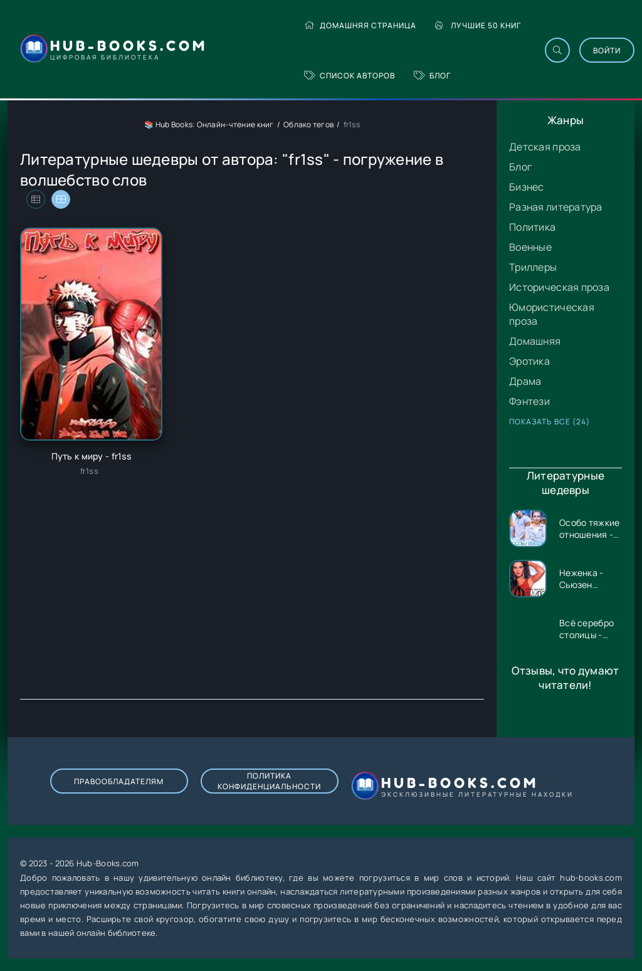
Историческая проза (559, 287)
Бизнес (526, 187)
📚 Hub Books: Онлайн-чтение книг (209, 124)
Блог (432, 75)
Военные (530, 247)
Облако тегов (308, 124)
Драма (525, 381)
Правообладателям (119, 781)
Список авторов (349, 75)
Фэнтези (529, 401)
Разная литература (556, 207)
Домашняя (534, 341)
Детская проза (545, 147)
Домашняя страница (360, 25)
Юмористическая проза (551, 314)
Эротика (529, 361)
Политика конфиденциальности (269, 781)
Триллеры (533, 267)
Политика (532, 227)
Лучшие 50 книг (478, 25)
